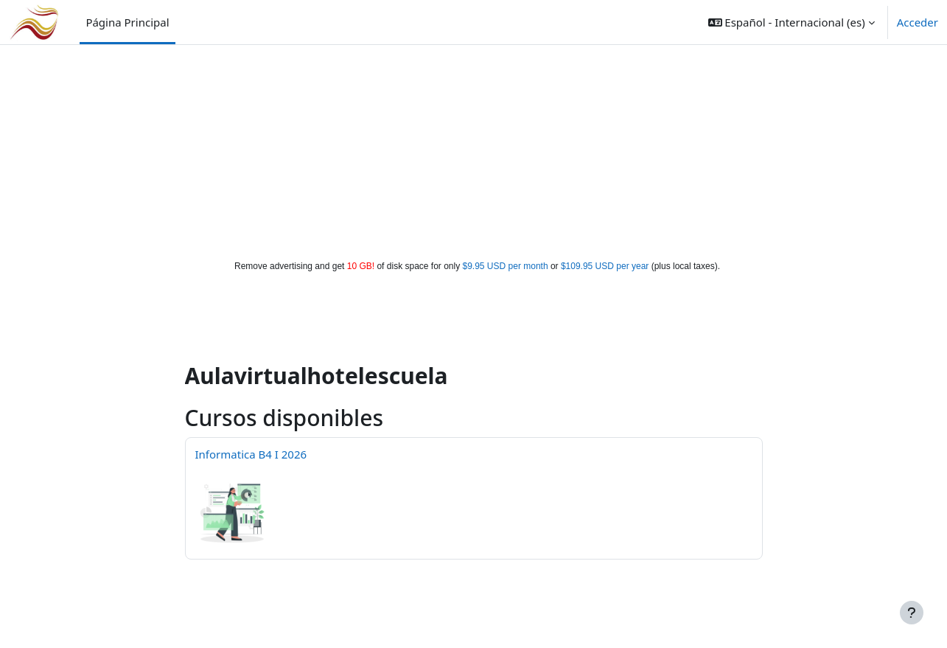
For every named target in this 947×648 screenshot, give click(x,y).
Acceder (917, 22)
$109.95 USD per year (605, 266)
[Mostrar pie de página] (911, 612)
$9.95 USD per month (505, 266)
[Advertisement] (474, 149)
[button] (791, 22)
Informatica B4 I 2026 (251, 454)
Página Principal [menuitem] (127, 22)
